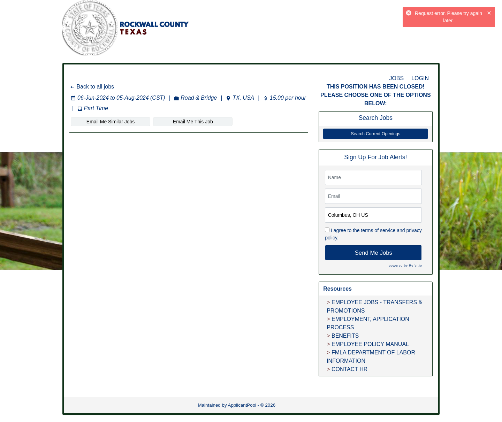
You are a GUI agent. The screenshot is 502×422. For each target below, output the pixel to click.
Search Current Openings (375, 133)
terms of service (378, 230)
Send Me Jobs (373, 253)
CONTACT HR (349, 369)
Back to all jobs (91, 87)
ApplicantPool (242, 405)
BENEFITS (345, 336)
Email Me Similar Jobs (110, 121)
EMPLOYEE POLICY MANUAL (370, 344)
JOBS (396, 78)
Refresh (296, 405)
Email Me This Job (193, 121)
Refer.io (415, 265)
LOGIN (420, 78)
